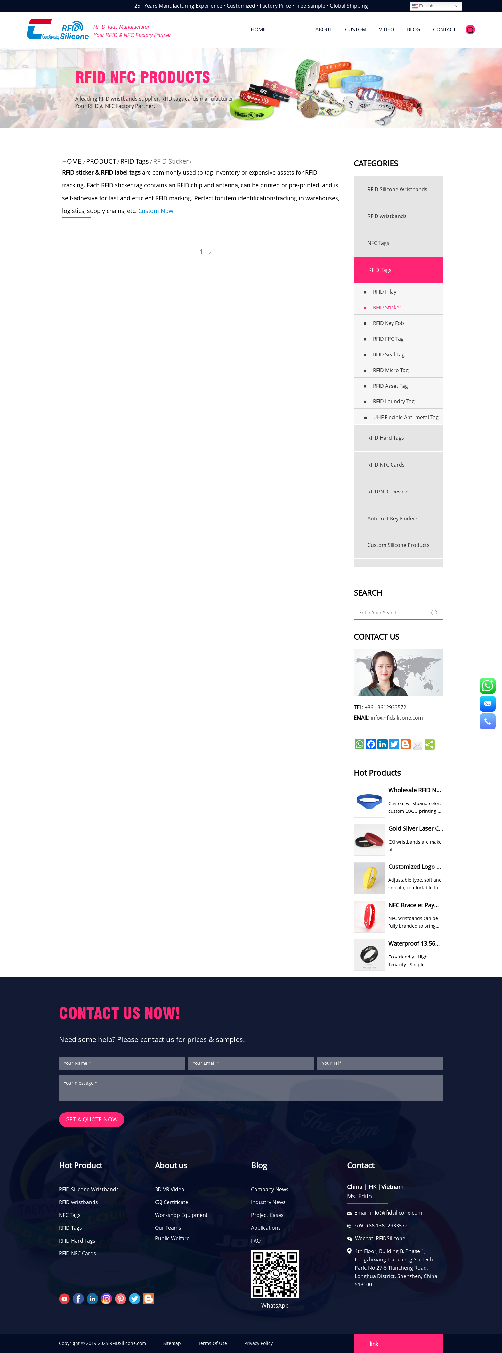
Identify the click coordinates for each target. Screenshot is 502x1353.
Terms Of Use (212, 1343)
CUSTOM (355, 29)
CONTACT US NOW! (119, 1013)
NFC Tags (70, 1215)
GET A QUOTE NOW (91, 1119)
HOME (258, 29)
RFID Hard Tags (77, 1240)
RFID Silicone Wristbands (89, 1189)
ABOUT (323, 29)
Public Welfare (172, 1238)
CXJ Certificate (171, 1202)
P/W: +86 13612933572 (380, 1225)
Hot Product (80, 1165)
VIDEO (386, 29)
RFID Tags (134, 161)
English (422, 6)
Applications (266, 1228)
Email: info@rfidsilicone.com (388, 1213)
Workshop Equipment (181, 1215)
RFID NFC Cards (77, 1253)
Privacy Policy (258, 1343)
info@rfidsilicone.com (397, 717)
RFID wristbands (78, 1202)
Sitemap (172, 1343)
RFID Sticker (171, 161)
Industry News (268, 1202)
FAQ (256, 1240)
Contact (360, 1165)
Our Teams (168, 1228)
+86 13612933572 (385, 707)
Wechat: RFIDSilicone (380, 1238)
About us (171, 1165)
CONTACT (444, 29)
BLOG (413, 29)
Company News (269, 1189)
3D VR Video (169, 1189)
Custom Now (155, 211)
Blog (259, 1165)
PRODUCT (291, 29)
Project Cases (267, 1215)
